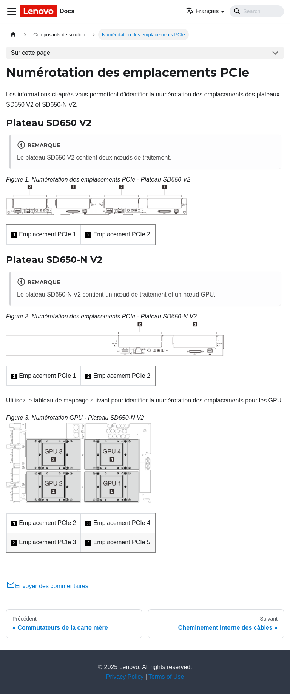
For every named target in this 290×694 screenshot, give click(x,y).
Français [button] (202, 11)
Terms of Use (166, 677)
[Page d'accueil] (13, 34)
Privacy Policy (125, 677)
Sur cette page (30, 53)
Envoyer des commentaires (47, 586)
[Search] (257, 11)
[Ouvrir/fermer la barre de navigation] (11, 11)
